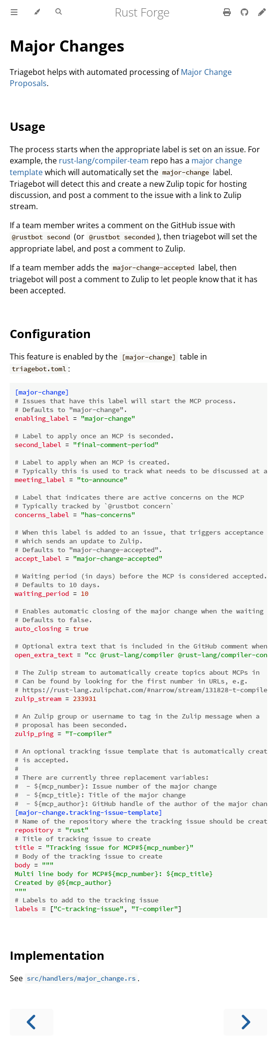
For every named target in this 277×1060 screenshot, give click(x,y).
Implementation (57, 955)
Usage (27, 126)
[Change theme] (37, 12)
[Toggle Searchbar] (58, 12)
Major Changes (67, 45)
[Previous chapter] (31, 1022)
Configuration (50, 333)
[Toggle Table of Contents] (14, 12)
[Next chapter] (245, 1022)
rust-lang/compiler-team (104, 160)
